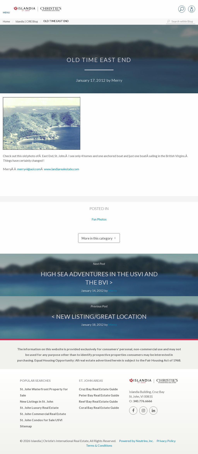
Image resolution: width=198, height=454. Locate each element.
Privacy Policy (166, 441)
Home (6, 21)
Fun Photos (99, 219)
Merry (116, 80)
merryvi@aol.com (29, 169)
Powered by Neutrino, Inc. (136, 441)
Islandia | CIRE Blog (26, 21)
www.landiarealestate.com (61, 169)
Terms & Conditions (99, 445)
